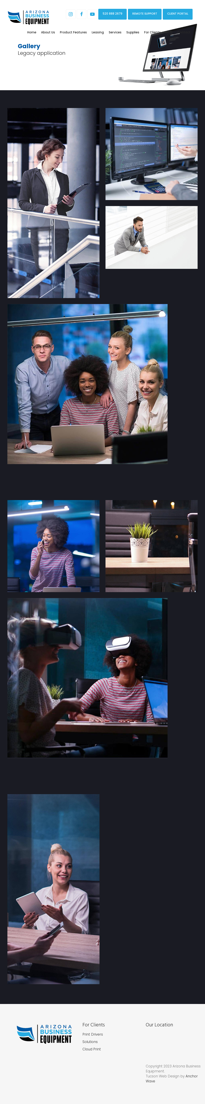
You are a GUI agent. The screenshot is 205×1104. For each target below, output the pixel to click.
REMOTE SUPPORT (144, 14)
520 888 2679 (112, 14)
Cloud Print (91, 1049)
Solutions (90, 1042)
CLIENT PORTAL (177, 14)
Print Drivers (92, 1034)
